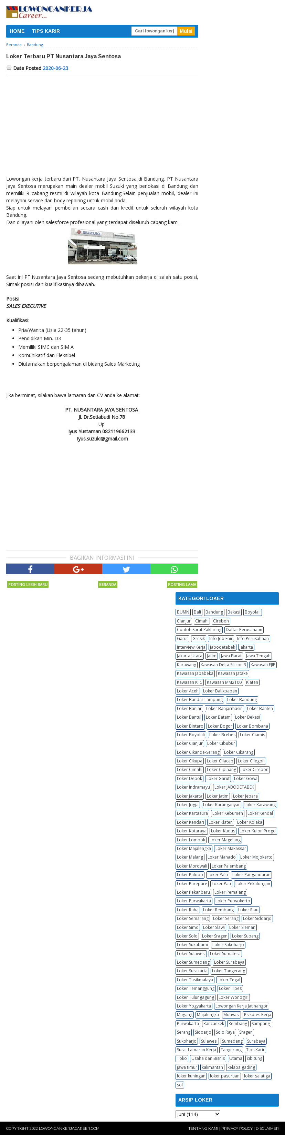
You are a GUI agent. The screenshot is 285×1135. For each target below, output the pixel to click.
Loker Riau (248, 910)
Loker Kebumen (227, 813)
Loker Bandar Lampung (200, 699)
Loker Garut (218, 778)
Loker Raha (188, 910)
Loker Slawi (214, 927)
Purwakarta (188, 1023)
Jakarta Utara (189, 656)
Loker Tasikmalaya (195, 980)
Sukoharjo (187, 1041)
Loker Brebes (222, 735)
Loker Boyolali (191, 735)
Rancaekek (213, 1023)
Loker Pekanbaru (193, 892)
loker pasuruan (225, 1076)
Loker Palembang (229, 866)
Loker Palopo (190, 875)
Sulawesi (209, 1041)
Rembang (238, 1023)
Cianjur (184, 621)
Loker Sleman (242, 927)
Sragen (246, 1032)
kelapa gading (241, 1067)
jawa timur (187, 1067)
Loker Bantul (189, 717)
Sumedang (232, 1041)
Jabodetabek (222, 647)
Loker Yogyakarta (194, 1006)
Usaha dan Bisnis (208, 1058)
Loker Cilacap (220, 761)
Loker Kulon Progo (258, 831)
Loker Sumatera (225, 953)
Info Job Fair (221, 638)
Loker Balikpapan (220, 691)
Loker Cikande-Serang (198, 752)
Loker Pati (221, 883)
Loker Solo (187, 936)
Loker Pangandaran (251, 875)
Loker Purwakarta (194, 901)
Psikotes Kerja (257, 1014)
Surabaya (256, 1041)
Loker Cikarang (238, 752)
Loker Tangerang (228, 971)
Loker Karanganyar (221, 805)
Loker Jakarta (189, 796)
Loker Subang (245, 936)
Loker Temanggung (195, 988)
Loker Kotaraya (192, 831)
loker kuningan (191, 1076)
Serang (183, 1032)
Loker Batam (218, 717)
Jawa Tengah (258, 656)
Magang (184, 1014)
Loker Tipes (230, 988)
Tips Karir (255, 1050)
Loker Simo (188, 927)
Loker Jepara (245, 796)
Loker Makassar (230, 848)
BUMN (183, 612)
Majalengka (208, 1014)
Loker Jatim (218, 796)
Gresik (198, 638)
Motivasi (231, 1014)
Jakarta (246, 647)
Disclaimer (267, 1128)
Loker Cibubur (221, 743)
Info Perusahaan (253, 638)
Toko (182, 1058)
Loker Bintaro (190, 726)
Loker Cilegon (251, 761)
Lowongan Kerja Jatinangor (241, 1006)
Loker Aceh (188, 691)
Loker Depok (189, 778)
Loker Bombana (252, 726)
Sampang (261, 1023)
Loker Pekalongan (252, 883)
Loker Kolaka (249, 822)
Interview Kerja (191, 647)
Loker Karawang (260, 805)
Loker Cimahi (189, 769)
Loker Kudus (223, 831)
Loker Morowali (192, 866)
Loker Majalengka (194, 848)
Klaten (252, 682)
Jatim (212, 656)
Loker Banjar (189, 708)
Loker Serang (226, 918)
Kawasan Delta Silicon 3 (223, 665)
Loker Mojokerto (256, 857)
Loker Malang (190, 857)
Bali (197, 612)
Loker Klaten (221, 822)
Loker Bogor (220, 726)
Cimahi (202, 621)
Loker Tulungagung (195, 997)
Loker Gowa (245, 778)
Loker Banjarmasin (224, 708)
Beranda (107, 584)
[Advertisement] (102, 127)
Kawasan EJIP (263, 665)
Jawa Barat (231, 656)
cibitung (254, 1058)
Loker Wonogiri (234, 997)
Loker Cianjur (190, 743)
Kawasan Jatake (233, 673)
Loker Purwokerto (232, 901)
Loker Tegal (229, 980)
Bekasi (234, 612)
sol (180, 1085)
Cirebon (221, 621)
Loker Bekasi (247, 717)
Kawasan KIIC (189, 682)
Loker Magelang (225, 840)
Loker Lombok (191, 840)
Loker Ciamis (252, 735)
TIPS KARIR (46, 31)
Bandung (214, 612)
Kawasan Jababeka (195, 673)
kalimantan (212, 1067)
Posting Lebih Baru (28, 584)
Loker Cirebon (254, 769)
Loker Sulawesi (191, 953)
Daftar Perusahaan (244, 629)
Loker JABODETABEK (234, 787)
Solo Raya (225, 1032)
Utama (235, 1058)
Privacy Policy (237, 1128)
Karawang (186, 665)
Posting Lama (182, 584)
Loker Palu (218, 875)
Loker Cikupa (189, 761)
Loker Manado (222, 857)
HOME (17, 31)
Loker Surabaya (229, 962)
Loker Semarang (193, 918)
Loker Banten (260, 708)
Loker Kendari (190, 822)
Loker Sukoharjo (228, 944)
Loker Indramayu (193, 787)
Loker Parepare (192, 883)
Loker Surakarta (192, 971)
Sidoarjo (203, 1032)
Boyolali (253, 612)
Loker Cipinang (221, 769)
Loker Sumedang (193, 962)
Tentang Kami (203, 1128)
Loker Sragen (215, 936)
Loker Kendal (260, 813)
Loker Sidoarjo (257, 918)
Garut (182, 638)
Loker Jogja (188, 805)
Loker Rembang (218, 910)
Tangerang (231, 1050)
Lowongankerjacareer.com (69, 1128)
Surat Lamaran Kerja (196, 1050)
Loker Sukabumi (192, 944)
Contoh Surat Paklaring (199, 629)
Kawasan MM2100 (224, 682)
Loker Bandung (242, 699)
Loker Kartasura (192, 813)
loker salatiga (257, 1076)
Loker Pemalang (230, 892)
